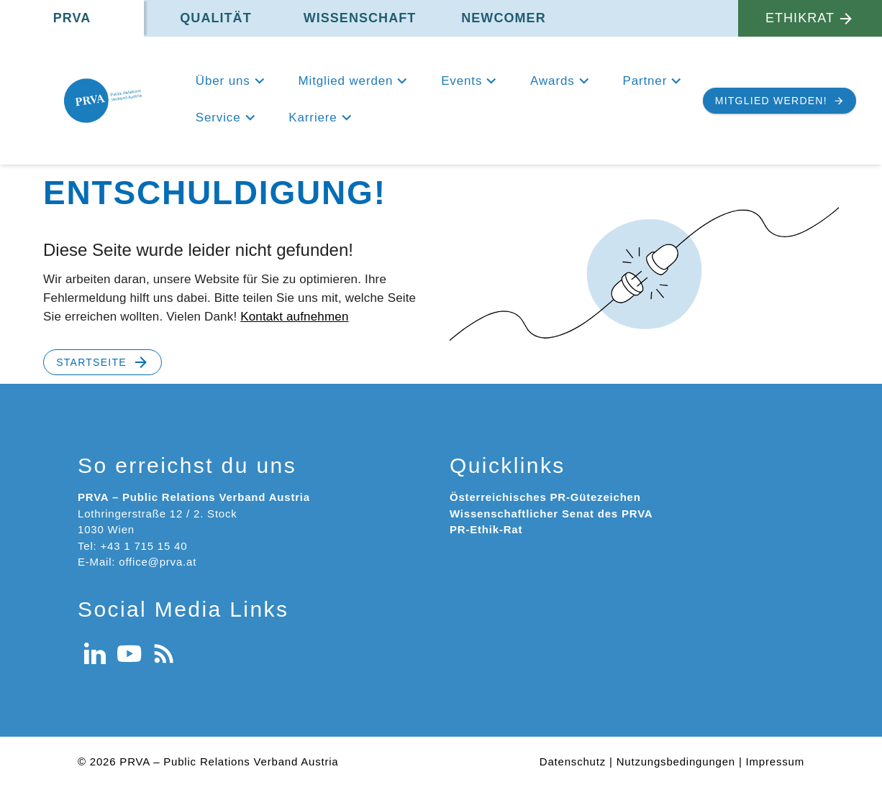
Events (461, 81)
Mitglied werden (346, 81)
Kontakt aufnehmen (294, 316)
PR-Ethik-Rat (486, 529)
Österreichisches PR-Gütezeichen (545, 497)
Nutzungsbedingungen (676, 761)
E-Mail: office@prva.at (137, 562)
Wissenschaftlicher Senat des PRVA (551, 513)
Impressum (775, 761)
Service (218, 117)
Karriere (312, 117)
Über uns (223, 81)
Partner (644, 81)
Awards (552, 81)
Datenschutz (573, 761)
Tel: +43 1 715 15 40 (132, 546)
